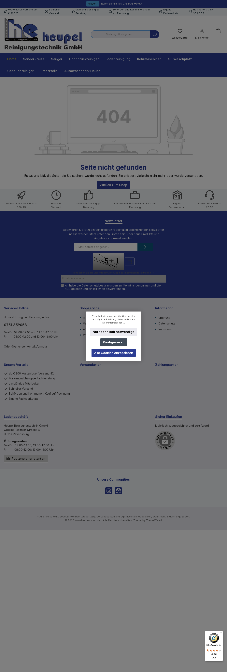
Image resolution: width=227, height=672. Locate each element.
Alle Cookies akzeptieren (113, 353)
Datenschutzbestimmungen (100, 285)
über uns (164, 317)
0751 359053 (15, 325)
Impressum (166, 329)
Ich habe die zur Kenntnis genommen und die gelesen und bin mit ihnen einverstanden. (113, 287)
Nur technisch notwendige (114, 332)
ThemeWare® (154, 520)
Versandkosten (106, 516)
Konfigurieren (113, 342)
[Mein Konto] (202, 34)
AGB (67, 288)
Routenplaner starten (26, 459)
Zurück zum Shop (113, 185)
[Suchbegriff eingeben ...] (120, 34)
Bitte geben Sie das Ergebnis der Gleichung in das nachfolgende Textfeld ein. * (113, 273)
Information (164, 308)
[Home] (12, 59)
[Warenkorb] (218, 31)
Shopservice (89, 308)
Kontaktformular (37, 346)
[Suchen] (154, 34)
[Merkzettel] (180, 34)
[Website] (118, 490)
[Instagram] (108, 490)
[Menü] (220, 633)
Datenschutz (167, 323)
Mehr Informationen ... (113, 322)
